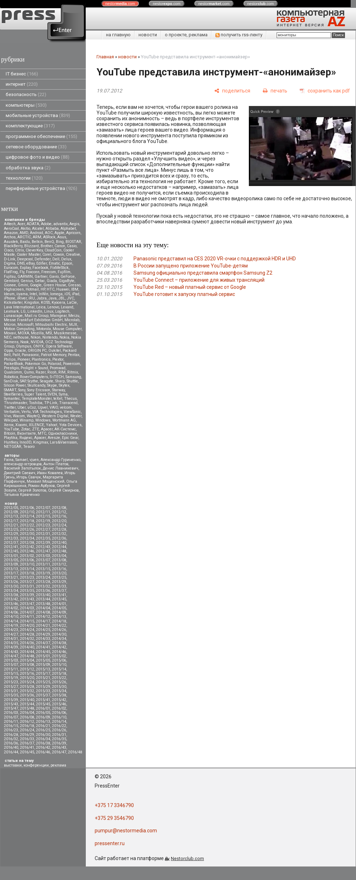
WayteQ (33, 416)
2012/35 (43, 538)
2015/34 (59, 691)
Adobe (46, 224)
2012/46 (27, 551)
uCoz (31, 407)
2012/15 (43, 516)
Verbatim (12, 411)
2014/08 (43, 612)
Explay (25, 267)
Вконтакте (26, 433)
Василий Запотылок (22, 468)
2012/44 (59, 547)
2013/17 (11, 573)
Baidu (25, 241)
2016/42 (43, 747)
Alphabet (68, 228)
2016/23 (11, 730)
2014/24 (27, 629)
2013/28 (43, 581)
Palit (16, 354)
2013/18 (27, 573)
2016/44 (11, 752)
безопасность (26, 94)
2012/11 (43, 512)
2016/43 (59, 747)
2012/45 (11, 551)
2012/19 (43, 521)
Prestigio (11, 368)
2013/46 (11, 603)
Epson (67, 263)
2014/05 (59, 608)
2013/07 (43, 560)
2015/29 (43, 686)
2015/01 (43, 656)
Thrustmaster (15, 403)
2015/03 (11, 660)
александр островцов (23, 464)
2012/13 (11, 516)
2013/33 (59, 586)
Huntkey (11, 442)
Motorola (43, 329)
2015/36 (27, 695)
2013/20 (59, 573)
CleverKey (34, 250)
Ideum (9, 294)
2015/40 (27, 700)
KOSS (45, 302)
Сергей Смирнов (63, 490)
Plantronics (41, 359)
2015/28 (27, 686)
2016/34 (43, 739)
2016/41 (27, 747)
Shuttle (72, 381)
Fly (22, 272)
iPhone (9, 298)
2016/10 (59, 717)
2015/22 (59, 677)
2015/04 (27, 660)
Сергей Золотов (32, 490)
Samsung (73, 377)
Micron (10, 324)
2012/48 (59, 551)
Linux (48, 311)
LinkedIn (34, 311)
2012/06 (27, 507)
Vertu (26, 411)
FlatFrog (11, 272)
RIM (62, 372)
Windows (43, 420)
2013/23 (27, 577)
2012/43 (43, 547)
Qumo (29, 372)
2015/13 (43, 669)
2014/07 (27, 612)
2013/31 (27, 586)
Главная (105, 56)
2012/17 (11, 521)
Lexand (67, 307)
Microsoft (25, 324)
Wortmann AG (64, 420)
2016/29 (27, 734)
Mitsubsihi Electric (51, 324)
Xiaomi (21, 425)
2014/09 (59, 612)
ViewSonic (72, 411)
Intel (33, 294)
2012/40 (59, 542)
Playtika (10, 437)
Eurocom (11, 267)
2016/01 (43, 708)
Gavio (54, 276)
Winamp (26, 420)
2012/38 (27, 542)
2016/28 (11, 734)
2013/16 (59, 569)
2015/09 (43, 664)
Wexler (76, 416)
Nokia (64, 337)
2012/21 (11, 525)
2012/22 (27, 525)
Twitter (10, 407)
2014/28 (27, 634)
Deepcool (25, 259)
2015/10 (59, 664)
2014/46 (59, 652)
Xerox (9, 425)
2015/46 (59, 704)
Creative (73, 254)
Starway (58, 390)
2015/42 (59, 700)
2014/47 (11, 656)
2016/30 (43, 734)
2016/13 (43, 721)
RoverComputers (34, 377)
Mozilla (37, 333)
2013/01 (11, 555)
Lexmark (11, 311)
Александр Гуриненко (60, 459)
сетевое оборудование (36, 146)
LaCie (72, 302)
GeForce (68, 276)
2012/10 (27, 512)
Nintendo (50, 337)
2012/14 (27, 516)
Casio (72, 246)
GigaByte (66, 281)
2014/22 (59, 625)
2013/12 (59, 564)
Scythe (32, 381)
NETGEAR (12, 446)
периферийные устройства (41, 188)
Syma (63, 394)
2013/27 (27, 581)
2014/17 (43, 621)
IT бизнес (22, 73)
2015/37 (43, 695)
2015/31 (11, 691)
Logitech (62, 311)
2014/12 (43, 616)
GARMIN (25, 276)
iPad (75, 294)
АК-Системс (65, 429)
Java (52, 298)
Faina (9, 459)
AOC (49, 232)
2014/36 (27, 643)
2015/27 (11, 686)
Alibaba (52, 228)
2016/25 (43, 730)
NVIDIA (37, 342)
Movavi (10, 333)
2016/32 (11, 739)
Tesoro (29, 446)
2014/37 (43, 643)
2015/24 (27, 682)
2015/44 (27, 704)
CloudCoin (53, 250)
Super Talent (35, 394)
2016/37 (27, 743)
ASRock (49, 237)
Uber (21, 407)
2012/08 (59, 507)
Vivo (7, 416)
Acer (21, 224)
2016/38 (43, 743)
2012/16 (59, 516)
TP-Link (50, 403)
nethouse (21, 337)
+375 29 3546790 (114, 818)
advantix (60, 224)
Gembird (11, 281)
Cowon (58, 254)
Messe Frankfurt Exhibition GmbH (33, 320)
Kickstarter (13, 302)
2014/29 (43, 634)
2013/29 (59, 581)
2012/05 (11, 507)
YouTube (11, 429)
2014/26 (59, 629)
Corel (46, 254)
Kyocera (58, 302)
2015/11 (11, 669)
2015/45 (43, 704)
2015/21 (43, 677)
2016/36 (11, 743)
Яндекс (25, 437)
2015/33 (43, 691)
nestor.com (120, 3)
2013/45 (59, 599)
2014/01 (59, 603)
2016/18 (27, 725)
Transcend (68, 403)
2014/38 (59, 643)
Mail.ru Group (36, 315)
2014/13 (59, 616)
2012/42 (27, 547)
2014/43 (11, 652)
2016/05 (43, 712)
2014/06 (11, 612)
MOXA (23, 333)
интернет (22, 84)
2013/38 (11, 595)
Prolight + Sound (34, 368)
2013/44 (43, 599)
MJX (73, 324)
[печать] (275, 91)
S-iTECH (57, 377)
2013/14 (27, 569)
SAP (23, 381)
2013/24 (43, 577)
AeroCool (11, 228)
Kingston (31, 302)
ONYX (38, 346)
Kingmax (40, 442)
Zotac (25, 429)
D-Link (9, 259)
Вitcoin (9, 433)
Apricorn (73, 232)
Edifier (41, 263)
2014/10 (11, 616)
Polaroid (54, 363)
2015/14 (59, 669)
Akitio (25, 228)
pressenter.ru (110, 843)
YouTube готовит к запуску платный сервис (184, 294)
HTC (50, 289)
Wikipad (11, 420)
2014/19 (11, 625)
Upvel (43, 407)
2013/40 (43, 595)
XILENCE (36, 425)
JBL (61, 298)
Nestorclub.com (187, 858)
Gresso (74, 285)
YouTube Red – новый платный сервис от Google (190, 287)
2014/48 (27, 656)
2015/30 (59, 686)
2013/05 (11, 560)
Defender (43, 259)
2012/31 (43, 533)
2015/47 (11, 708)
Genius (27, 281)
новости (147, 34)
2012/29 (11, 533)
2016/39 (59, 743)
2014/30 (59, 634)
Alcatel (38, 228)
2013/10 (27, 564)
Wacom (19, 416)
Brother (47, 246)
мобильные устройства (38, 115)
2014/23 (11, 629)
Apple (59, 232)
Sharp (60, 381)
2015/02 (59, 656)
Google (36, 285)
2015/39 (11, 700)
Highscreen (14, 289)
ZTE (35, 429)
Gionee (10, 285)
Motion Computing (19, 329)
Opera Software (59, 346)
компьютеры (26, 105)
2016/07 (11, 717)
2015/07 (11, 664)
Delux (66, 259)
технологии (24, 178)
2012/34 (27, 538)
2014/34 (59, 638)
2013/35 (27, 590)
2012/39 (43, 542)
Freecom (48, 272)
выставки (13, 765)
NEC (7, 337)
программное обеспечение (41, 136)
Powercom (71, 363)
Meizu (73, 315)
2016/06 (59, 712)
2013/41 (59, 595)
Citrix (19, 250)
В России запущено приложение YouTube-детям (191, 266)
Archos (10, 237)
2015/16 (27, 673)
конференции (36, 765)
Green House (54, 285)
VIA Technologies (47, 411)
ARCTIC (24, 237)
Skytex (64, 385)
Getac (40, 281)
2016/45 (27, 752)
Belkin (37, 241)
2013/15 (43, 569)
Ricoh (52, 372)
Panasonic (30, 354)
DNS (21, 263)
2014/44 (27, 652)
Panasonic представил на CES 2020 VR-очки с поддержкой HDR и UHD (215, 258)
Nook (24, 342)
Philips (10, 359)
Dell (55, 259)
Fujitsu (10, 276)
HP (43, 289)
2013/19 (43, 573)
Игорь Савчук (28, 477)
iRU (31, 298)
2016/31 (59, 734)
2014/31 (11, 638)
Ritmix (72, 372)
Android (36, 232)
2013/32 (43, 586)
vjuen (34, 459)
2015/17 (43, 673)
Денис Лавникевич (60, 468)
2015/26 (59, 682)
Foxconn (33, 272)
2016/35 (59, 739)
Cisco (8, 250)
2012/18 (27, 521)
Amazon (11, 232)
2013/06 (27, 560)
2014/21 (43, 625)
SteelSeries (13, 394)
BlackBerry (13, 246)
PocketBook (13, 363)
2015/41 (43, 700)
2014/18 (59, 621)
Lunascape (13, 315)
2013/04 (59, 555)
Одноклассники (62, 433)
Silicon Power (15, 385)
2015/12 (27, 669)
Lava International (19, 307)
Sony (21, 390)
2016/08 (27, 717)
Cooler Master (29, 254)
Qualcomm (13, 372)
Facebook (40, 267)
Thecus (70, 398)
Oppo (8, 350)
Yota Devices (70, 425)
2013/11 (43, 564)
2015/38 (59, 695)
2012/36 (59, 538)
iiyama (22, 294)
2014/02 (11, 608)
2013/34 (11, 590)
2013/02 (27, 555)
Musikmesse (65, 333)
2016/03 (11, 712)
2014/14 (11, 621)
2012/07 (43, 507)
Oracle (20, 350)
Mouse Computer (67, 329)
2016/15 (11, 725)
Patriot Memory (53, 354)
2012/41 (11, 547)
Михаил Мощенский (45, 481)
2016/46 (43, 752)
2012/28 (59, 529)
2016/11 (11, 721)
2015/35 (11, 695)
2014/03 (27, 608)
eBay (30, 263)
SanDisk (11, 381)
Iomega (56, 294)
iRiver (22, 298)
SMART (10, 390)
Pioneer (23, 359)
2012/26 (27, 529)
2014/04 (43, 608)
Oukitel (54, 350)
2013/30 (11, 586)
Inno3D (25, 442)
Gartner (41, 276)
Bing (60, 241)
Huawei (62, 289)
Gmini (23, 285)
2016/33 (27, 739)
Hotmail (32, 289)
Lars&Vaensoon (63, 442)
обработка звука (28, 167)
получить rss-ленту (238, 34)
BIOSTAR (73, 241)
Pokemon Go (35, 363)
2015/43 (11, 704)
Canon (59, 246)
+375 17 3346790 (114, 805)
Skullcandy (36, 385)
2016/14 (59, 721)
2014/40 (27, 647)
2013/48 (43, 603)
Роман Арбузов (41, 485)
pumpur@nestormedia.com (126, 830)
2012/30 (27, 533)
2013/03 (43, 555)
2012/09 (11, 512)
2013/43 (27, 599)
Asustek (11, 241)
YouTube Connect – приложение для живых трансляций (199, 280)
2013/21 (11, 577)
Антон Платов (55, 464)
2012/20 (59, 521)
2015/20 (27, 677)
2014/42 (59, 647)
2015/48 (27, 708)
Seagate (46, 381)
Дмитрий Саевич (19, 473)
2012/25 (11, 529)
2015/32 (27, 691)
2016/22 (59, 725)
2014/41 (43, 647)
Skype (52, 385)
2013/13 (11, 569)
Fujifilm (64, 272)
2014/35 (11, 643)
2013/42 (11, 599)
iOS (67, 294)
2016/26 (59, 730)
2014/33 (43, 638)
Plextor (57, 359)
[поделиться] (232, 91)
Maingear (58, 315)
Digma (9, 263)
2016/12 (27, 721)
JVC (70, 298)
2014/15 (27, 621)
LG (23, 311)
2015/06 (59, 660)
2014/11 (27, 616)
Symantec (12, 398)
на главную (118, 34)
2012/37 (11, 542)
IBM (74, 289)
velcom (66, 407)
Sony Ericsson (38, 390)
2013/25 (59, 577)
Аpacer (47, 429)
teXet (57, 398)
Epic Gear (70, 437)
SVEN (52, 394)
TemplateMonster (37, 398)
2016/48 (75, 752)
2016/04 (27, 712)
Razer (41, 372)
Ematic (54, 263)
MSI (49, 333)
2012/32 (59, 533)
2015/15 (11, 673)
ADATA (33, 224)
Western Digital (55, 416)
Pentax (73, 354)
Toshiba (35, 403)
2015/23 (11, 682)
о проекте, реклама (186, 34)
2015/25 (43, 682)
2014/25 (43, 629)
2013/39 (27, 595)
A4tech (10, 224)
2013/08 (59, 560)
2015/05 (43, 660)
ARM (37, 237)
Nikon (36, 337)
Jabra (42, 298)
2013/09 (11, 564)
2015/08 (27, 664)
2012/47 (43, 551)
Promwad (58, 368)
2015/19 (11, 677)
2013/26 (11, 581)
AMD (24, 232)
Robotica (11, 377)
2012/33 (11, 538)
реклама (58, 765)
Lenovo (53, 307)
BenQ (49, 241)
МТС (42, 433)
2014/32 (27, 638)
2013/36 (43, 590)
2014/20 (27, 625)
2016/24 (27, 730)
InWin (43, 294)
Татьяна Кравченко (22, 494)
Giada (52, 281)
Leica (41, 307)
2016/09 (43, 717)
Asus (61, 237)
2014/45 (43, 652)
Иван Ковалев (50, 473)
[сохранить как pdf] (325, 91)
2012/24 (59, 525)
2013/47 (27, 603)
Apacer (40, 437)
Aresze (54, 437)
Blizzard (31, 246)
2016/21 (43, 725)
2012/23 (43, 525)
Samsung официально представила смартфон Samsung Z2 (203, 273)
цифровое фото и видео (37, 157)
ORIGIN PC (37, 350)
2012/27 (43, 529)
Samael (21, 459)
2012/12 (59, 512)
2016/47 (59, 752)
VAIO (53, 407)
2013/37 (59, 590)
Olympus (23, 346)
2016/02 (59, 708)
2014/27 (11, 634)
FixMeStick (59, 267)
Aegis (74, 224)
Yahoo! (51, 425)
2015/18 (59, 673)
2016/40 (11, 747)
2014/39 (11, 647)
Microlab (71, 320)
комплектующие (30, 125)
